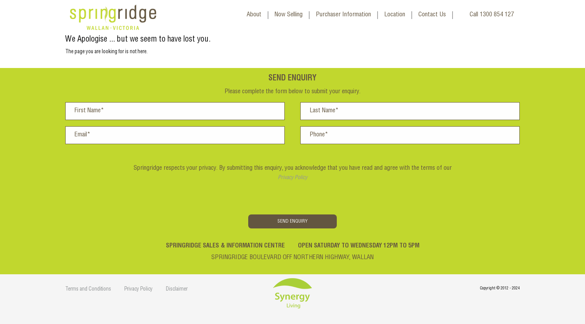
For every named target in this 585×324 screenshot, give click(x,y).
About (254, 15)
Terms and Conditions (88, 289)
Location (394, 15)
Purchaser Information (343, 15)
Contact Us (432, 15)
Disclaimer (177, 289)
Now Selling (289, 15)
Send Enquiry (292, 221)
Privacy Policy (292, 178)
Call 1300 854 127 (492, 15)
